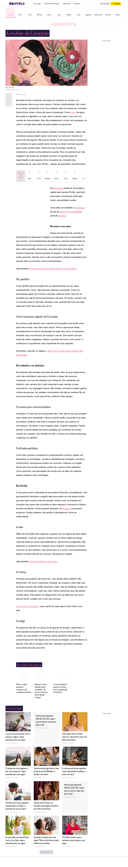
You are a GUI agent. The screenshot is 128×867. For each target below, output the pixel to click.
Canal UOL (66, 4)
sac (101, 3)
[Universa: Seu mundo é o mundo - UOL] (16, 4)
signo (73, 112)
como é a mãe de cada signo (43, 561)
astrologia (58, 188)
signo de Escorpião (69, 211)
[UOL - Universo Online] (26, 4)
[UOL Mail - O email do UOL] (106, 4)
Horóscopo (64, 24)
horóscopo (80, 207)
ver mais (46, 852)
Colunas (77, 4)
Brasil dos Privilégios (51, 4)
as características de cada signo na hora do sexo (52, 268)
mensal (62, 215)
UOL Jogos (37, 4)
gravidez (66, 508)
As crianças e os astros (27, 606)
